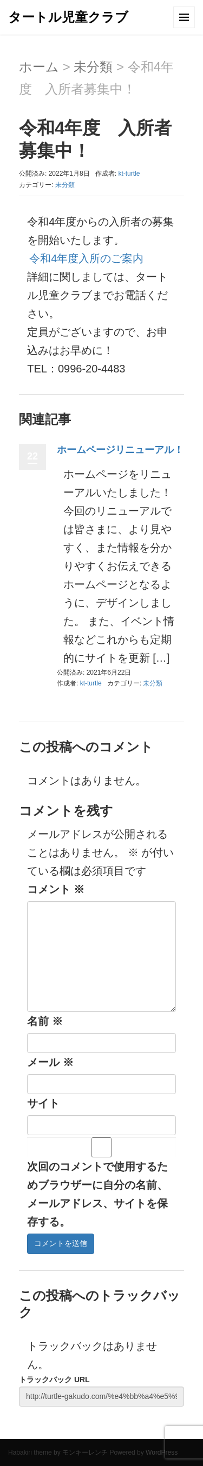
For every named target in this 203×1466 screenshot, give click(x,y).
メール (50, 1062)
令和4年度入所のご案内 (86, 258)
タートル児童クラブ (68, 17)
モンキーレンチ (85, 1452)
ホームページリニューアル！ (120, 449)
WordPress (162, 1452)
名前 (45, 1021)
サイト (43, 1103)
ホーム (39, 66)
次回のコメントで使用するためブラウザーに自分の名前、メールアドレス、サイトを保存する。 (97, 1194)
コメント (55, 889)
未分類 (93, 66)
